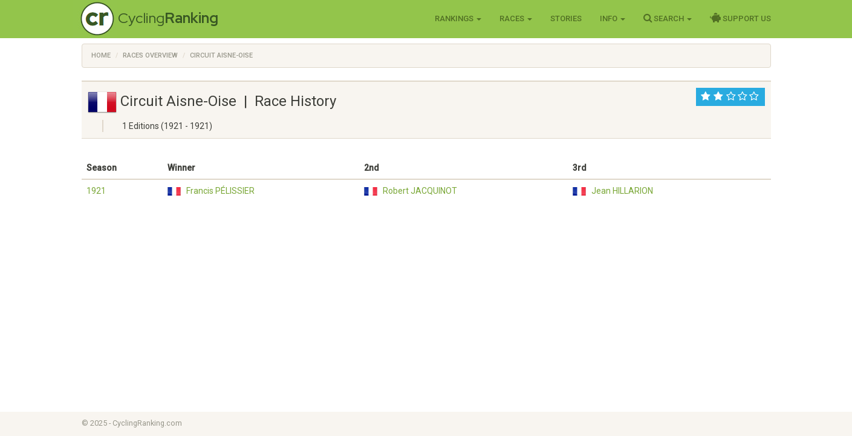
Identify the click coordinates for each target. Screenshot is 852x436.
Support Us (740, 18)
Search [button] (667, 18)
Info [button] (612, 18)
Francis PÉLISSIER (220, 191)
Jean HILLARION (622, 191)
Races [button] (515, 18)
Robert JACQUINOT (420, 191)
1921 (96, 191)
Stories (566, 18)
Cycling (168, 17)
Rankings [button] (458, 18)
